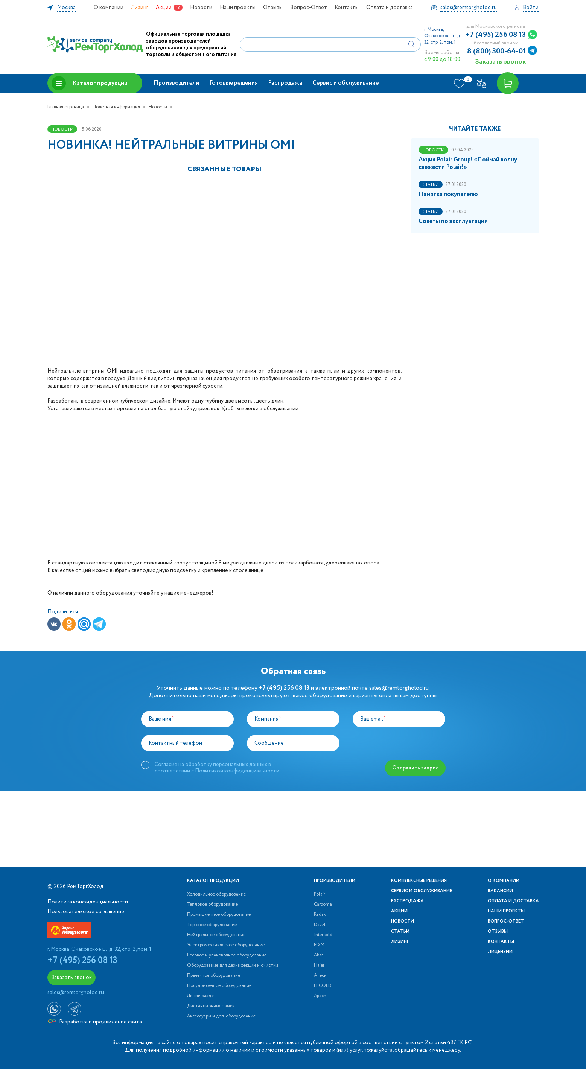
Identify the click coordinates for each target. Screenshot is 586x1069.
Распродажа (285, 83)
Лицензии (500, 952)
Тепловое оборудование (212, 905)
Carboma (323, 905)
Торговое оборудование (212, 925)
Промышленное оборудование (219, 915)
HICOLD (323, 986)
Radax (320, 915)
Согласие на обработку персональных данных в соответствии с (217, 767)
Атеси (320, 976)
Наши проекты (238, 8)
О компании (108, 8)
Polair (319, 894)
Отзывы (273, 8)
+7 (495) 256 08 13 (496, 35)
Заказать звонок (500, 61)
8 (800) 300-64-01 (496, 51)
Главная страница (65, 107)
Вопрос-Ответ (308, 8)
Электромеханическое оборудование (226, 945)
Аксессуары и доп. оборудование (221, 1016)
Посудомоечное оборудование (219, 986)
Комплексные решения (419, 881)
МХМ (319, 945)
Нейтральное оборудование (216, 935)
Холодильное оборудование (216, 894)
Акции (164, 8)
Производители (176, 83)
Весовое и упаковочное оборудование (226, 955)
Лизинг (139, 8)
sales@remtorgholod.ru (399, 688)
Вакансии (500, 891)
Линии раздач (201, 996)
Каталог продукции (90, 83)
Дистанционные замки (211, 1006)
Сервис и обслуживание (345, 83)
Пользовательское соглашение (85, 912)
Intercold (323, 935)
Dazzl (320, 925)
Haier (319, 966)
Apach (320, 996)
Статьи (400, 932)
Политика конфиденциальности (87, 902)
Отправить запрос (415, 768)
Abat (318, 955)
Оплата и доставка (389, 8)
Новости (201, 8)
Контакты (347, 8)
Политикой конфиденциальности (237, 771)
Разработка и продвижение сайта (95, 1022)
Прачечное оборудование (213, 976)
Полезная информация (116, 107)
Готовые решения (233, 83)
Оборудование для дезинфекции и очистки (232, 966)
